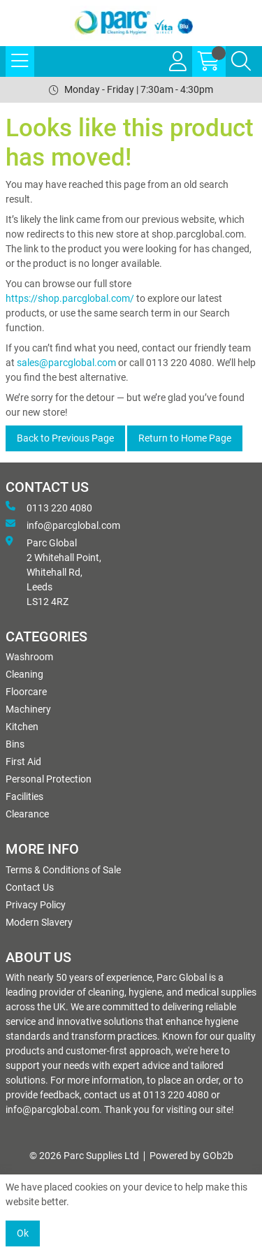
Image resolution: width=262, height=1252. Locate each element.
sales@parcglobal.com (66, 362)
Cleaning (24, 674)
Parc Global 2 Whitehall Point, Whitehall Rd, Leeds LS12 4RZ (53, 571)
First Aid (23, 761)
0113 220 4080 (49, 507)
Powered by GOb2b (191, 1155)
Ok (23, 1233)
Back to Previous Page (65, 438)
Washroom (29, 656)
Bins (15, 744)
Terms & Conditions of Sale (63, 869)
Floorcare (26, 691)
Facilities (24, 796)
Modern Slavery (39, 922)
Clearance (27, 814)
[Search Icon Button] (241, 61)
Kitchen (22, 726)
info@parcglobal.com (63, 524)
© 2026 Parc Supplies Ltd (84, 1155)
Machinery (28, 709)
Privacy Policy (36, 904)
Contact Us (30, 887)
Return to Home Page (184, 438)
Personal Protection (49, 779)
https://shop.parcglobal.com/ (70, 298)
